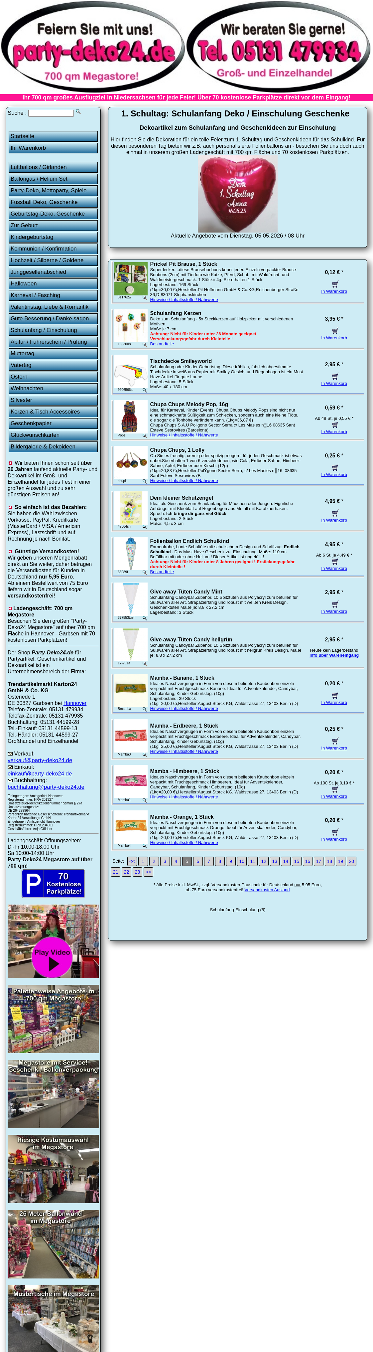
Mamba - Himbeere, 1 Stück (184, 771)
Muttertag (22, 353)
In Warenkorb (334, 289)
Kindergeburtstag (32, 237)
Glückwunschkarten (35, 435)
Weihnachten (27, 388)
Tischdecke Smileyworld (181, 361)
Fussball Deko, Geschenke (44, 202)
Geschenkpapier (31, 423)
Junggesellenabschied (38, 272)
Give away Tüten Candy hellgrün (191, 639)
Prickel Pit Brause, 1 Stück (183, 264)
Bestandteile (162, 343)
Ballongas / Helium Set (39, 179)
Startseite (22, 136)
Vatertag (21, 365)
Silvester (21, 400)
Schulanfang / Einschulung (44, 330)
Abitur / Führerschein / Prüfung (49, 342)
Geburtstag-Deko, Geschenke (48, 214)
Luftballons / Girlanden (39, 167)
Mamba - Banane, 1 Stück (182, 678)
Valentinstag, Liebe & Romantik (49, 307)
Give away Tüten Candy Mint (186, 591)
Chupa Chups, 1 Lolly (177, 450)
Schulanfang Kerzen (175, 313)
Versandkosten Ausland (267, 889)
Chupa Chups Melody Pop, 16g (189, 404)
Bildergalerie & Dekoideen (43, 446)
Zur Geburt (24, 225)
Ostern (19, 377)
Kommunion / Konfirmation (44, 249)
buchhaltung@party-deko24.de (46, 787)
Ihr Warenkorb (28, 148)
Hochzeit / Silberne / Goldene (47, 260)
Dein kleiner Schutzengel (181, 498)
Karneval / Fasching (35, 295)
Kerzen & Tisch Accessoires (45, 412)
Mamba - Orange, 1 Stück (182, 817)
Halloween (24, 283)
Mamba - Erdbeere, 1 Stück (184, 726)
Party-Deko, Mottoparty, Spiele (49, 190)
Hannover (75, 703)
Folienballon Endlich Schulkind (189, 541)
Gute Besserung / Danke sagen (50, 318)
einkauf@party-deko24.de (40, 773)
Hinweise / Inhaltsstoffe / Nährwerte (184, 299)
